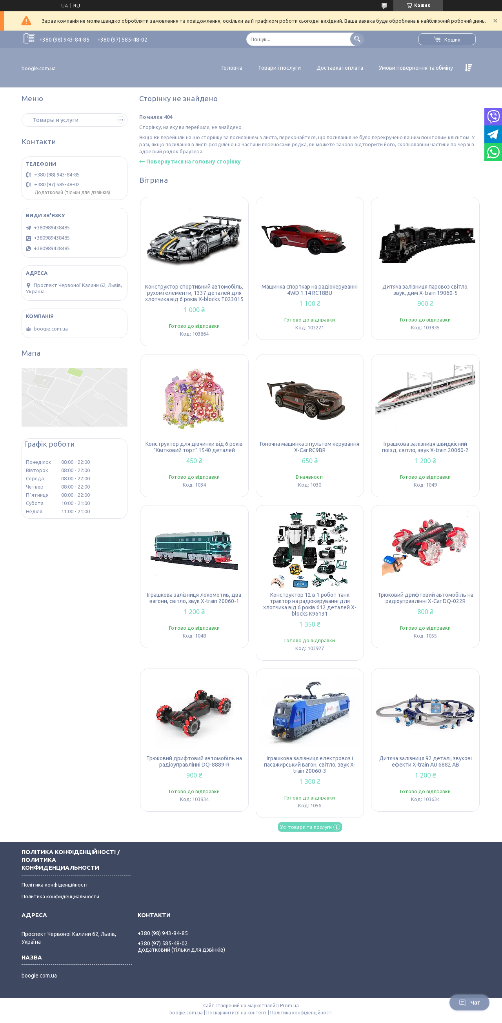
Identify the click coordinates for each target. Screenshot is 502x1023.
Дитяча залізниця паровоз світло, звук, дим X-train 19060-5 (425, 289)
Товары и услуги (55, 119)
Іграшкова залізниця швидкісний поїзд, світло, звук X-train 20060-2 (425, 447)
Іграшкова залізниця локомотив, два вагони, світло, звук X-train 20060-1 (194, 598)
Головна (232, 68)
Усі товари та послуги (306, 827)
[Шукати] (357, 39)
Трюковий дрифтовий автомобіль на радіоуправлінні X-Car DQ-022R (425, 598)
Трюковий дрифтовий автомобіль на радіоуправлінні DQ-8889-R (194, 761)
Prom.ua (289, 1005)
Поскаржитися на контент (236, 1012)
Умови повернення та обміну (416, 68)
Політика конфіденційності (54, 884)
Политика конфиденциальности (60, 896)
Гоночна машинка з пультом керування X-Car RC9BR (309, 447)
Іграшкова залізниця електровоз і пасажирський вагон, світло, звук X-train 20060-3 (310, 764)
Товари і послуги (279, 68)
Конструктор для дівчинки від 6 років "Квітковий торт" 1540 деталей (194, 447)
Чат (469, 1002)
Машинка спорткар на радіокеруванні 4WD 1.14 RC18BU (310, 289)
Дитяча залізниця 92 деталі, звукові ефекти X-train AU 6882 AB (425, 761)
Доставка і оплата (339, 68)
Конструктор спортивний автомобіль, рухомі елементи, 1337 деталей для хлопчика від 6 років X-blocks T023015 (194, 292)
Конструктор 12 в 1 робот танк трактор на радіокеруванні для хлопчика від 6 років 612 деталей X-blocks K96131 (309, 604)
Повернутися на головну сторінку (193, 161)
